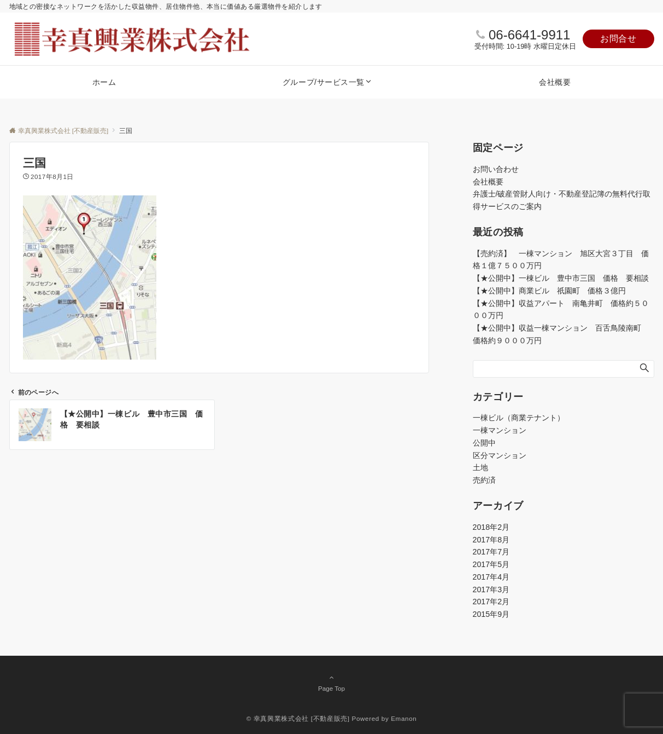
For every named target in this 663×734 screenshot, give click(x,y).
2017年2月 (491, 601)
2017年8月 (491, 539)
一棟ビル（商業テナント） (519, 417)
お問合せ (618, 38)
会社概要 (488, 181)
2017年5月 (491, 564)
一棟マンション (499, 430)
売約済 (484, 480)
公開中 (484, 442)
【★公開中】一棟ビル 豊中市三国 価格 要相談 (561, 278)
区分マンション (499, 455)
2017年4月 (491, 577)
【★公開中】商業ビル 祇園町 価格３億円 (553, 290)
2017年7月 (491, 551)
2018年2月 (491, 527)
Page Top (331, 682)
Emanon (403, 718)
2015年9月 (491, 614)
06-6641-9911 (529, 34)
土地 (480, 467)
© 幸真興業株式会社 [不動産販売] (298, 718)
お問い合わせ (496, 169)
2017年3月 (491, 589)
